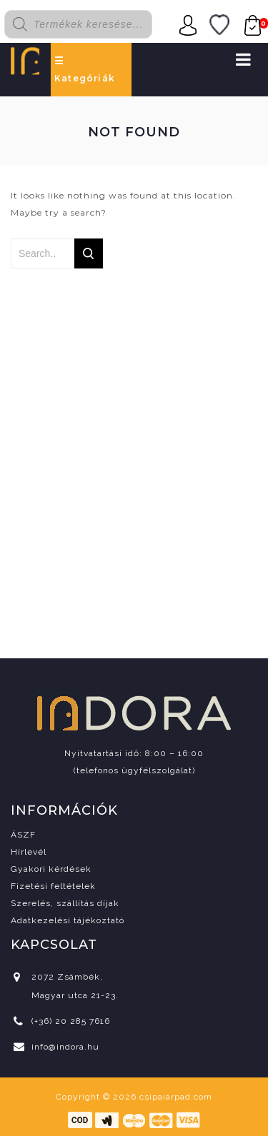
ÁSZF (23, 835)
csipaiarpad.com (175, 1097)
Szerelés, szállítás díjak (65, 903)
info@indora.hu (65, 1047)
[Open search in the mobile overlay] (86, 24)
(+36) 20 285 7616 (70, 1021)
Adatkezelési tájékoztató (67, 920)
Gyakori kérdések (51, 869)
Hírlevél (28, 852)
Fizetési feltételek (53, 886)
